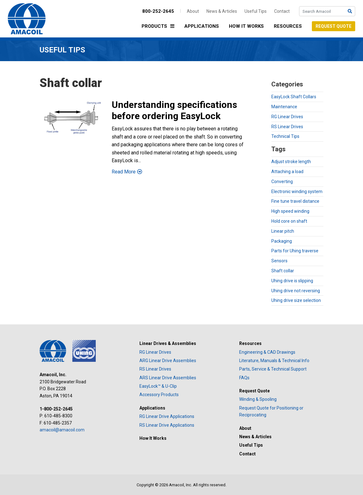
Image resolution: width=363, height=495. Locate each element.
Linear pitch (282, 231)
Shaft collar (282, 270)
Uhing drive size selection (296, 300)
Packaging (281, 241)
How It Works (246, 26)
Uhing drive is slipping (292, 280)
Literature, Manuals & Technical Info (274, 360)
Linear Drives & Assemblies (167, 343)
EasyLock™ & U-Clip (158, 386)
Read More (124, 172)
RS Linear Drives (287, 126)
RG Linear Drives (287, 116)
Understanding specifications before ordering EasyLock (174, 110)
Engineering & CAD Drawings (267, 352)
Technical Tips (285, 136)
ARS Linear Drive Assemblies (167, 377)
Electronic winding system (296, 191)
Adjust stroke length (291, 161)
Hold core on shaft (289, 221)
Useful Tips (255, 11)
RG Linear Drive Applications (166, 416)
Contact (282, 11)
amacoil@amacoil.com (62, 429)
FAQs (244, 377)
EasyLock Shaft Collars (293, 96)
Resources (288, 26)
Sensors (279, 260)
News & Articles (221, 11)
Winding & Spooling (258, 399)
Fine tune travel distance (295, 201)
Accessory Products (159, 394)
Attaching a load (287, 171)
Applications (201, 26)
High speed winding (290, 211)
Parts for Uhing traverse (294, 250)
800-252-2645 (158, 11)
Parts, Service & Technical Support (273, 368)
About (193, 11)
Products (159, 26)
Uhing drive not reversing (295, 290)
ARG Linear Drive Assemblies (167, 360)
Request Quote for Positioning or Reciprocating (271, 411)
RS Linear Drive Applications (166, 425)
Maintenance (284, 106)
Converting (282, 181)
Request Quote (333, 26)
